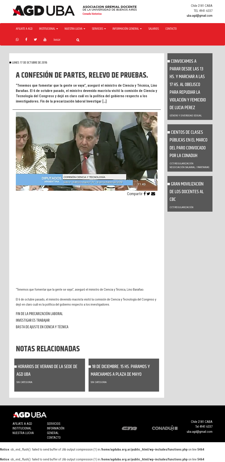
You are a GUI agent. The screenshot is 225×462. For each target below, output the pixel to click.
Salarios (153, 29)
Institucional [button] (48, 29)
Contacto (171, 29)
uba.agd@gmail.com (199, 16)
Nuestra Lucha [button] (75, 29)
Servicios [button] (99, 29)
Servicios (53, 423)
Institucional (22, 428)
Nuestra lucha (23, 433)
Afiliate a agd (24, 29)
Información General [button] (127, 29)
